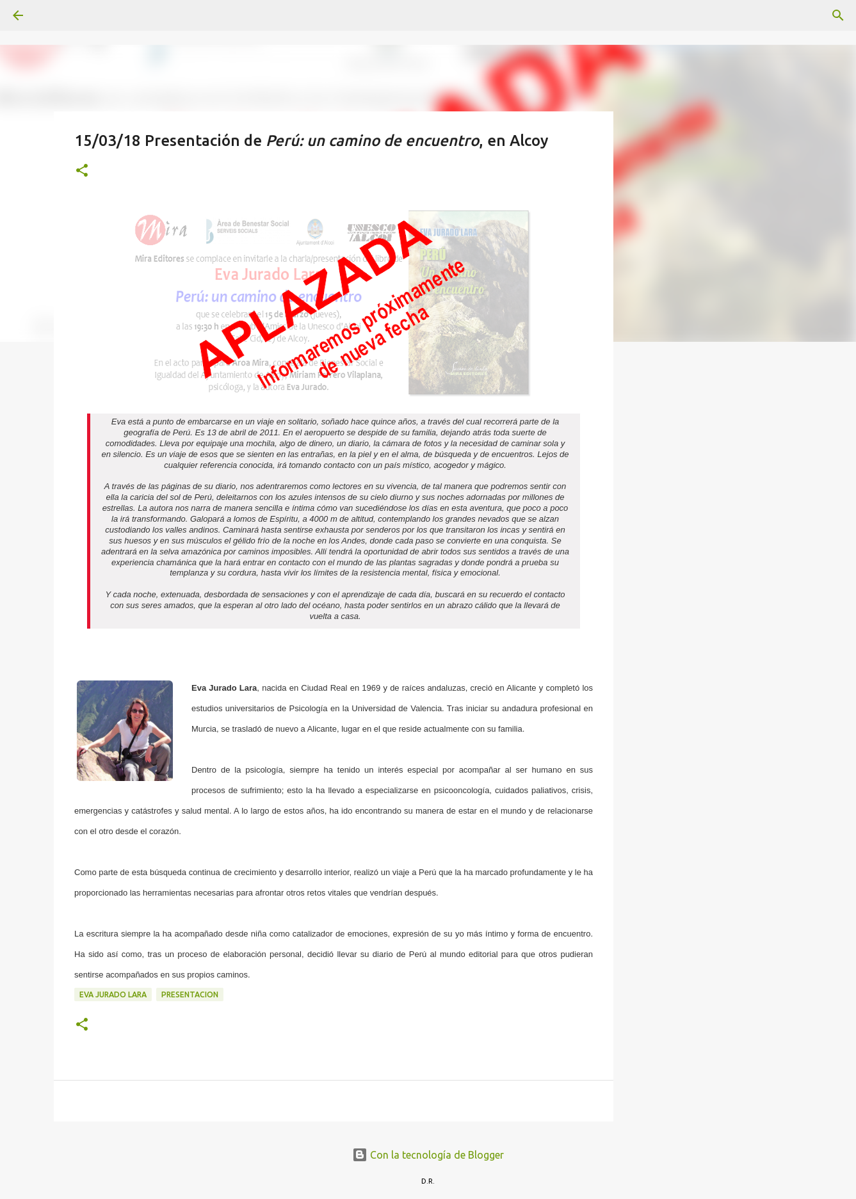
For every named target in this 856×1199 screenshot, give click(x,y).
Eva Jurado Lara (113, 994)
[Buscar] (53, 15)
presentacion (189, 994)
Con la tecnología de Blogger (428, 1155)
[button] (82, 171)
